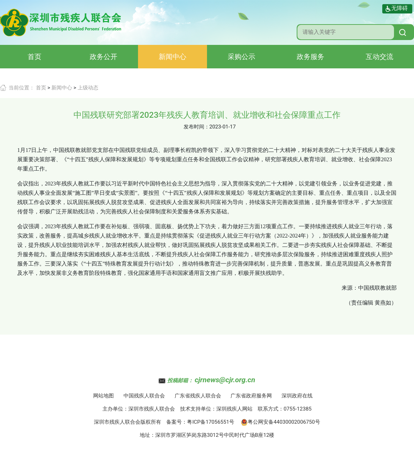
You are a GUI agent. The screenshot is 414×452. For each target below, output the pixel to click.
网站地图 (103, 396)
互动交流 (379, 56)
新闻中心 (172, 56)
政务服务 (310, 56)
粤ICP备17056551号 (210, 422)
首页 (34, 56)
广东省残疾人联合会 (198, 396)
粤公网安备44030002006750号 (280, 422)
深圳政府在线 (297, 396)
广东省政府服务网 (251, 396)
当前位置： (21, 88)
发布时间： (196, 127)
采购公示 (241, 56)
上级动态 (88, 88)
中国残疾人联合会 (144, 396)
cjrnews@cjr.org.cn (225, 380)
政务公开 (103, 56)
